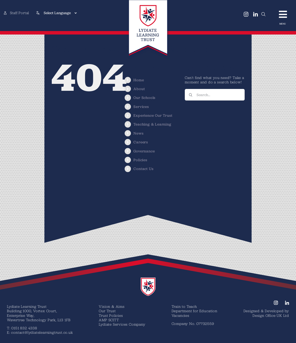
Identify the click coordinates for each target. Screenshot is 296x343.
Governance (144, 151)
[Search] (190, 95)
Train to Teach (184, 306)
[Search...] (215, 95)
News (138, 133)
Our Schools (144, 97)
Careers (140, 142)
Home (138, 80)
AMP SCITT (109, 320)
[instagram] (246, 14)
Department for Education (194, 311)
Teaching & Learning (152, 124)
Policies (140, 159)
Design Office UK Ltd (271, 315)
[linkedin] (255, 14)
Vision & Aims (111, 306)
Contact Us (143, 168)
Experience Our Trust (152, 115)
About (139, 88)
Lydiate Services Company (122, 324)
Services (141, 106)
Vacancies (180, 315)
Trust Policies (111, 315)
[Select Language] (60, 13)
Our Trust (107, 311)
